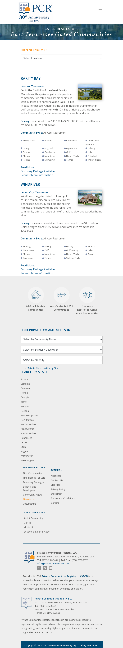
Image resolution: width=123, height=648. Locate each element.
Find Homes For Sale (34, 477)
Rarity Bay (31, 78)
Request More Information (37, 175)
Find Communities (32, 473)
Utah (23, 446)
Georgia (25, 397)
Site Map (55, 484)
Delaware (26, 388)
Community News (32, 494)
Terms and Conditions (63, 498)
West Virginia (27, 460)
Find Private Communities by (46, 330)
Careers (55, 502)
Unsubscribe (29, 503)
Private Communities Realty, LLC (53, 598)
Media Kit (29, 527)
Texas (24, 442)
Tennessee (26, 437)
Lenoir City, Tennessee (34, 192)
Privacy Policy (58, 489)
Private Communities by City (43, 368)
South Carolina (28, 433)
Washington (27, 455)
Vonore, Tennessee (32, 86)
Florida (24, 392)
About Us (56, 475)
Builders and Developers (29, 488)
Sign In (27, 522)
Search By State (34, 372)
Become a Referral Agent (37, 531)
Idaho (24, 401)
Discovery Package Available (38, 171)
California (25, 383)
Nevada (25, 410)
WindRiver (30, 184)
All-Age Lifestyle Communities (36, 299)
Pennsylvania (27, 428)
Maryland (25, 406)
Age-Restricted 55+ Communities (61, 299)
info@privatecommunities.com (53, 563)
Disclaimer (56, 493)
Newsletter (29, 499)
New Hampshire (29, 415)
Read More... (28, 167)
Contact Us (57, 480)
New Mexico (27, 419)
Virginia (24, 451)
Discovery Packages (33, 482)
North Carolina (28, 424)
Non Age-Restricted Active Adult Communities (87, 301)
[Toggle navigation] (100, 11)
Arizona (24, 379)
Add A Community (33, 518)
